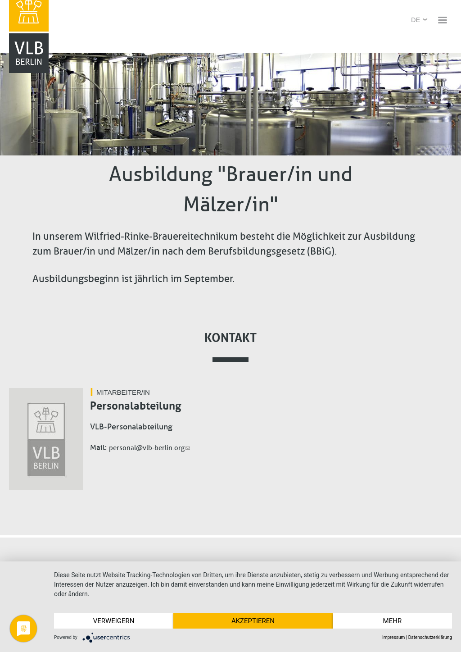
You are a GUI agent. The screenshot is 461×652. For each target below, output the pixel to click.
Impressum (393, 637)
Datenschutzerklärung (430, 637)
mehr (392, 621)
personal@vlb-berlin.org (149, 448)
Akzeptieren (253, 621)
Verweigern (114, 621)
